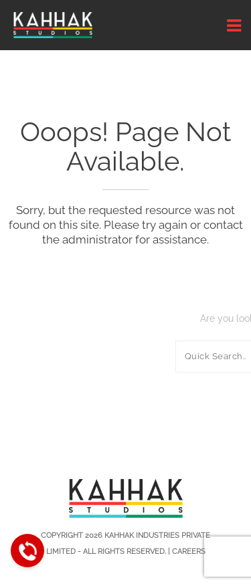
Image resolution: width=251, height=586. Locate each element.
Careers (188, 551)
